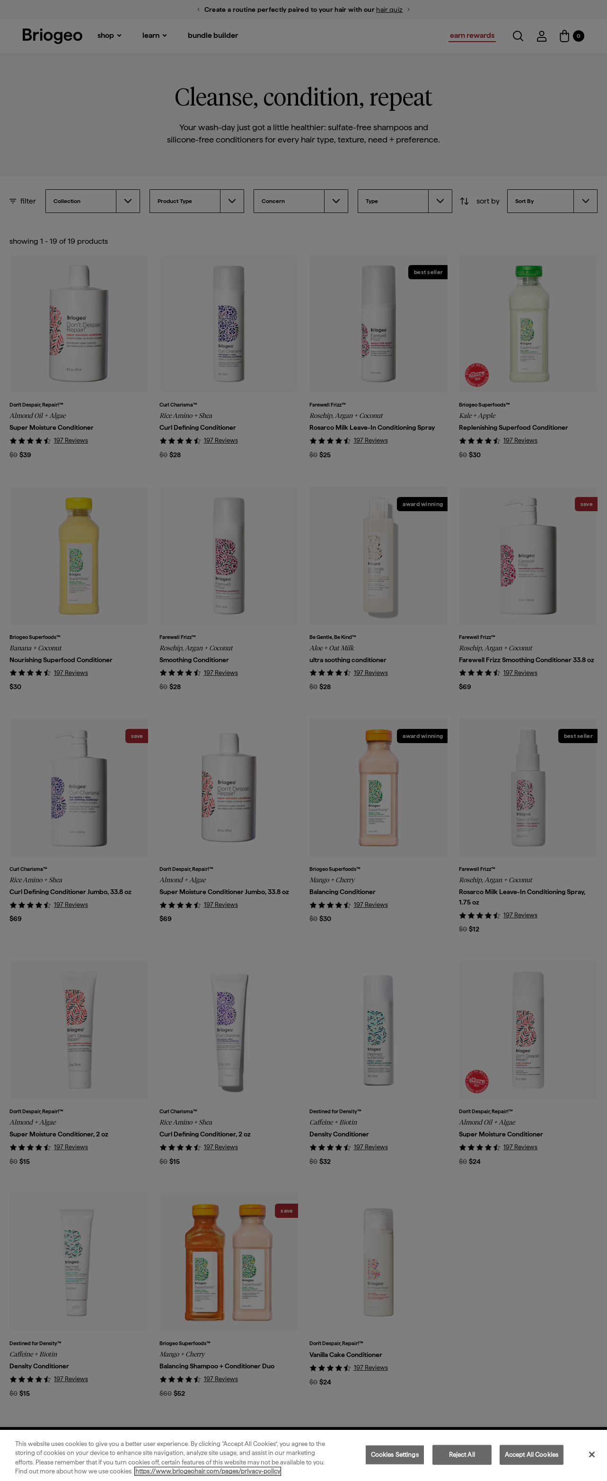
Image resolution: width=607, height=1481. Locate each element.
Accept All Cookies (531, 1454)
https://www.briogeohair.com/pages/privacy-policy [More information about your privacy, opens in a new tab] (207, 1471)
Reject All (462, 1454)
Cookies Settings (395, 1454)
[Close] (591, 1454)
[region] (303, 1455)
